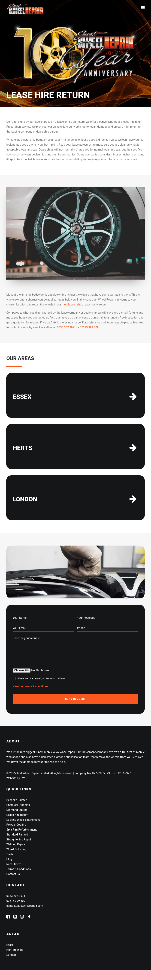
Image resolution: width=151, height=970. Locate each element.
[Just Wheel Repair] (25, 7)
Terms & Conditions (18, 869)
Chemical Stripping (18, 805)
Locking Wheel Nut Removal (23, 819)
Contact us (13, 874)
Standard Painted (17, 834)
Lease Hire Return (17, 814)
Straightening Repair (19, 839)
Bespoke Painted (16, 800)
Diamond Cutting (17, 810)
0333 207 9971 (66, 327)
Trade (9, 854)
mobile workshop (72, 304)
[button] (143, 7)
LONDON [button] (25, 499)
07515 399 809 (89, 327)
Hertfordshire (14, 949)
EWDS (24, 778)
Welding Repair (15, 844)
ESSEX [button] (22, 396)
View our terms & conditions (30, 686)
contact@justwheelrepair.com (24, 905)
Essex (10, 945)
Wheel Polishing (16, 849)
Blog (9, 859)
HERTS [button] (22, 448)
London (11, 954)
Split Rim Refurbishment (21, 829)
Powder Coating (16, 824)
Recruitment (13, 864)
